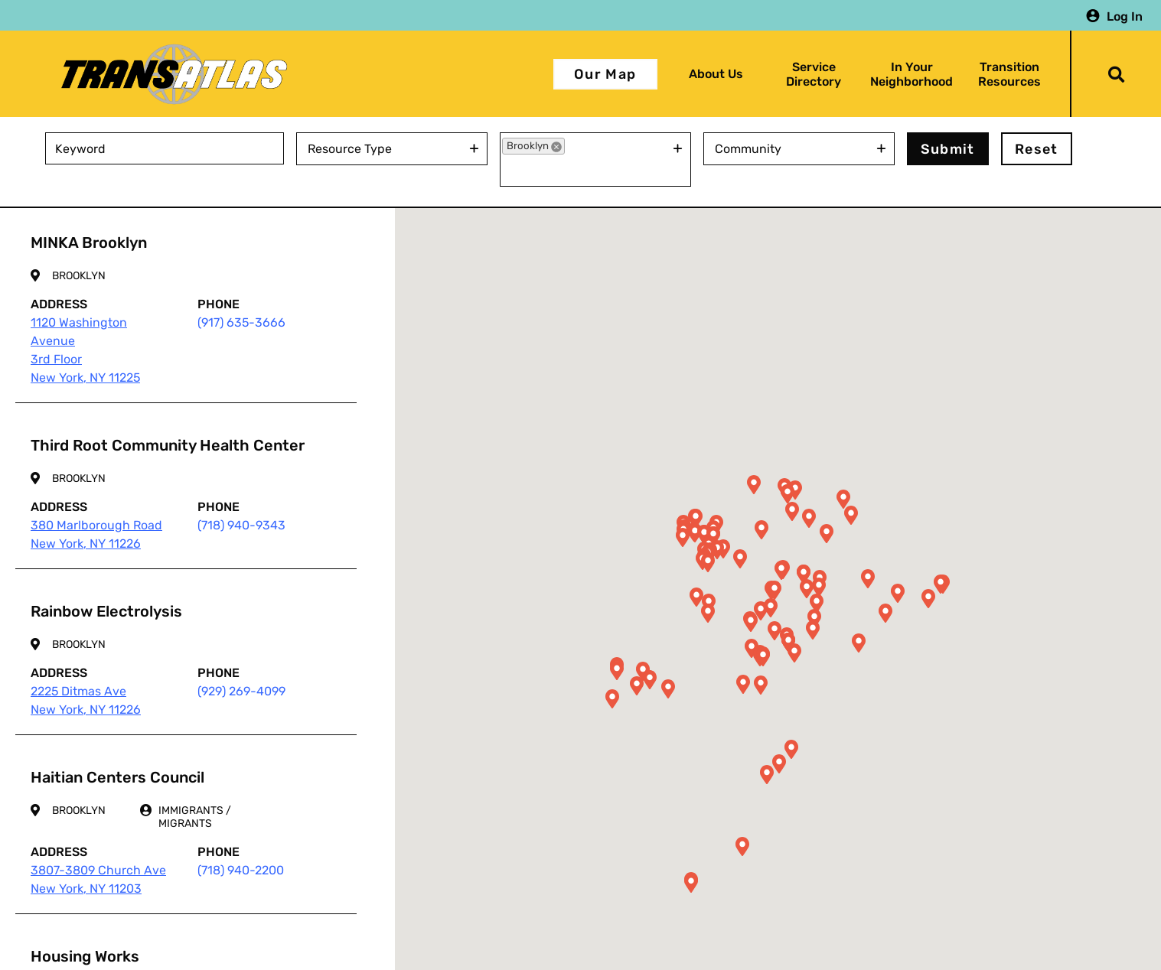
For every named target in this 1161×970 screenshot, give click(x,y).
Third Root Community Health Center (168, 445)
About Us (716, 74)
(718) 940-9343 (241, 525)
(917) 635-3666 (241, 322)
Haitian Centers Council (117, 777)
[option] (533, 146)
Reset (1036, 149)
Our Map (605, 74)
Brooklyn (79, 275)
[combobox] (382, 148)
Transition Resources (1009, 74)
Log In (1125, 15)
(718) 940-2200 (240, 870)
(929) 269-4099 (241, 691)
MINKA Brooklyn (89, 242)
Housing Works (85, 956)
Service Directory (813, 74)
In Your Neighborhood (911, 74)
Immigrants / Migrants (194, 817)
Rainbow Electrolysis (106, 611)
